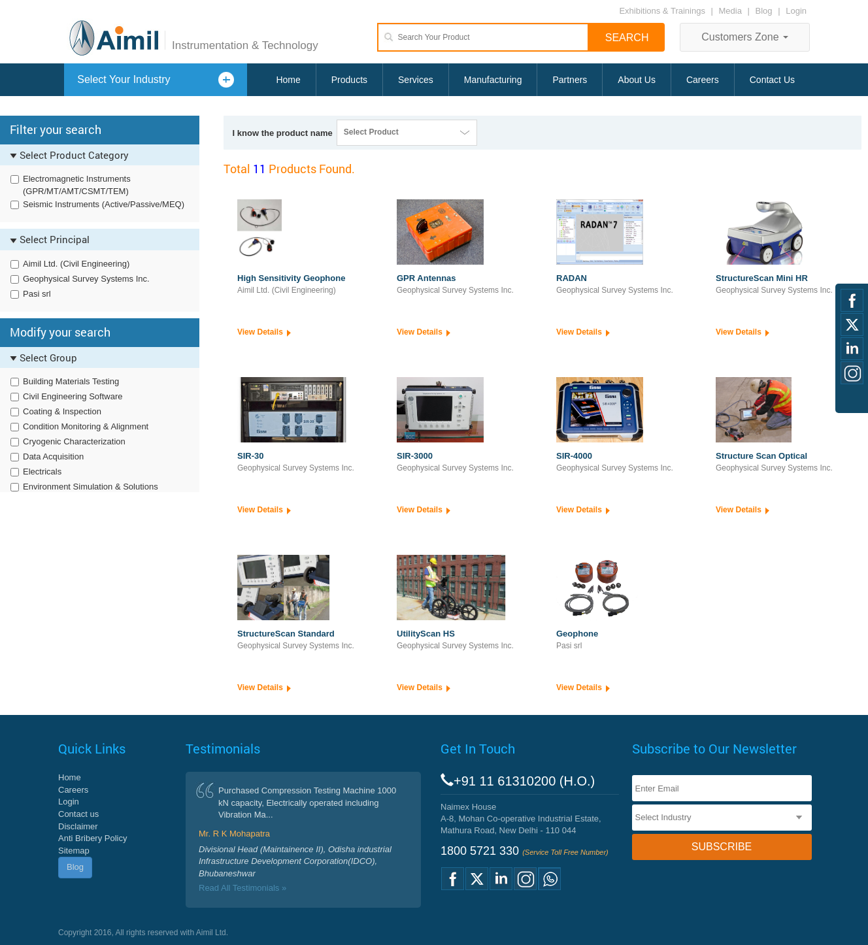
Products (349, 80)
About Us (637, 80)
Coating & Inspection (62, 411)
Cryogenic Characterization (74, 441)
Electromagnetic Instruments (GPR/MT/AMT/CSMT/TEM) (77, 185)
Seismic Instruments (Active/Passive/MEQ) (103, 204)
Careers (702, 80)
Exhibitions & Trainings (662, 11)
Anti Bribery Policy (92, 838)
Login (796, 11)
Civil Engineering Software (72, 396)
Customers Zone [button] (744, 36)
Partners (569, 80)
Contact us (78, 814)
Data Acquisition (53, 456)
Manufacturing (493, 80)
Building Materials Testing (71, 381)
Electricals (42, 471)
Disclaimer (78, 826)
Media (731, 11)
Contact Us (772, 80)
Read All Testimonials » (242, 888)
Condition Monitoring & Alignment (85, 426)
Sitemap (74, 850)
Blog (764, 11)
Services (415, 80)
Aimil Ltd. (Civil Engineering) (76, 264)
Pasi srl (37, 294)
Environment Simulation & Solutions (90, 486)
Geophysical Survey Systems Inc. (86, 279)
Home (288, 80)
